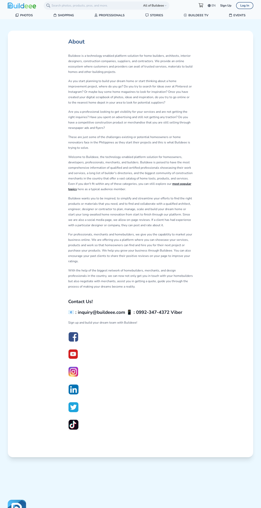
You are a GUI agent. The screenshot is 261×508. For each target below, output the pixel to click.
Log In (244, 5)
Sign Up (225, 5)
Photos (24, 15)
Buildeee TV (196, 15)
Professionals (110, 15)
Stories (154, 15)
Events (237, 15)
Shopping (64, 15)
